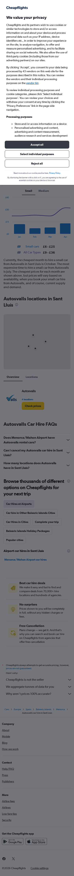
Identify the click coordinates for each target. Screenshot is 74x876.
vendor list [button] (32, 83)
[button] (37, 145)
